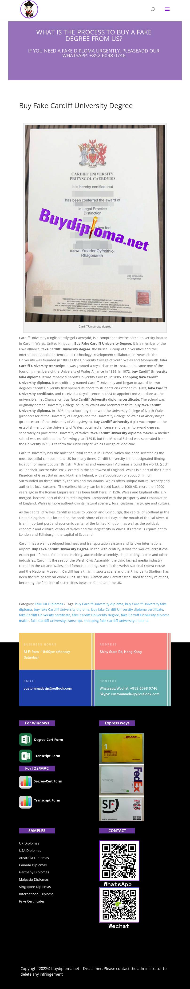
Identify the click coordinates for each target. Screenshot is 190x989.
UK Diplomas (29, 843)
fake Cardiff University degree (95, 615)
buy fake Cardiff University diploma (61, 609)
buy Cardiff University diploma (99, 604)
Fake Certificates (32, 901)
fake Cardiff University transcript (56, 620)
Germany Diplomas (34, 872)
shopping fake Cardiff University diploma (116, 620)
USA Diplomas (30, 850)
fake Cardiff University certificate (44, 615)
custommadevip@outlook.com (48, 688)
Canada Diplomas (33, 865)
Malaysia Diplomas (34, 879)
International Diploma (36, 894)
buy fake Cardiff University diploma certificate (127, 609)
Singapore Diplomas (35, 886)
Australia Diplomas (34, 858)
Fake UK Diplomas (49, 604)
